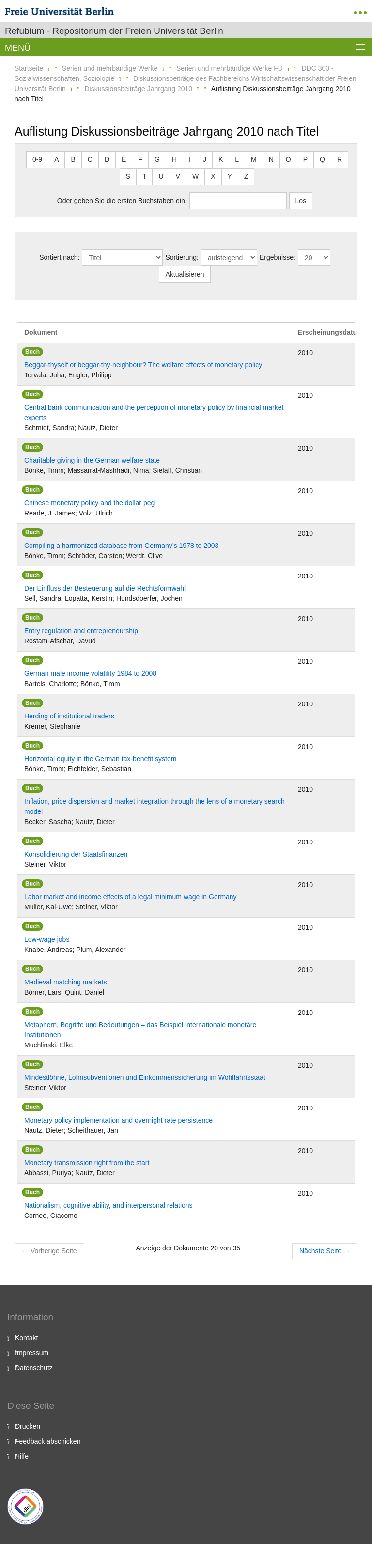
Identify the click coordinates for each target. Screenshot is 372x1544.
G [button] (157, 159)
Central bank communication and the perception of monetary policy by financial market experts (153, 412)
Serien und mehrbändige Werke (109, 68)
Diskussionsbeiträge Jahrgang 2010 (139, 89)
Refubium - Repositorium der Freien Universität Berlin (114, 31)
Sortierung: (181, 257)
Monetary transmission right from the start (86, 1163)
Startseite (29, 68)
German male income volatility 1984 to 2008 (90, 673)
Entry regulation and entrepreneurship (81, 631)
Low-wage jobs (46, 939)
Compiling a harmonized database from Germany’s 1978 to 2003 (121, 545)
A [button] (56, 159)
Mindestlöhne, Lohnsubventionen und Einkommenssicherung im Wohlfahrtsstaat (144, 1077)
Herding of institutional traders (69, 716)
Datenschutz (34, 1368)
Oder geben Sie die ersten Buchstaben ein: (122, 200)
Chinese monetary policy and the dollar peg (89, 503)
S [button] (128, 176)
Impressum (31, 1353)
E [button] (124, 159)
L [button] (237, 159)
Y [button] (230, 176)
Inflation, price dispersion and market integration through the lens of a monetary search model (154, 806)
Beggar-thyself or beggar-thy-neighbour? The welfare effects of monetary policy (143, 365)
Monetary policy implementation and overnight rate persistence (118, 1120)
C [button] (90, 159)
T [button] (144, 176)
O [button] (288, 159)
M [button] (254, 159)
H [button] (174, 159)
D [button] (107, 159)
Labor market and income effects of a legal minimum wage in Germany (130, 897)
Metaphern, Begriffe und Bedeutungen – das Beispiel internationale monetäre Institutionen (140, 1030)
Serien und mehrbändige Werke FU (229, 68)
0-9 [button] (37, 159)
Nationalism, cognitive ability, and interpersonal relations (108, 1205)
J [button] (204, 159)
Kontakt (26, 1337)
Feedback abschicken (47, 1441)
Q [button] (322, 159)
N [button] (271, 159)
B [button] (73, 159)
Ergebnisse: (277, 257)
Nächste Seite (324, 1251)
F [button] (140, 159)
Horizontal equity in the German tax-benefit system (100, 759)
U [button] (160, 176)
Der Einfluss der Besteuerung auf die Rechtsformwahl (105, 588)
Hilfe (22, 1456)
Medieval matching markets (65, 982)
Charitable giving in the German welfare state (92, 460)
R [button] (339, 159)
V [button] (178, 176)
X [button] (213, 176)
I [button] (190, 159)
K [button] (220, 159)
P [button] (305, 159)
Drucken (27, 1426)
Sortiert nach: (59, 257)
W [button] (195, 176)
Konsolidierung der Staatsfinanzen (75, 854)
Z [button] (246, 176)
